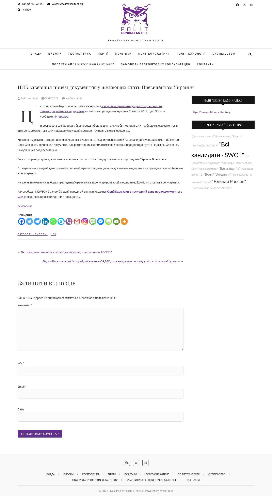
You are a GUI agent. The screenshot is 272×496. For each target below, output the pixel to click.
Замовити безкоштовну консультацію (155, 64)
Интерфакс (61, 116)
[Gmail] (76, 221)
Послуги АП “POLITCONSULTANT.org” (83, 64)
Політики (123, 53)
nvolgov (24, 9)
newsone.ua (25, 206)
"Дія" (247, 156)
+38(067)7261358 (31, 3)
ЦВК (53, 234)
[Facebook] (21, 221)
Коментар (25, 305)
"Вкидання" (222, 174)
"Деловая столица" (203, 136)
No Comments (73, 98)
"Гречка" (237, 136)
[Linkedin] (45, 221)
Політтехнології (191, 53)
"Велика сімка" (222, 136)
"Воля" (209, 174)
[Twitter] (29, 221)
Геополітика (79, 53)
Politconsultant (28, 98)
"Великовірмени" (208, 168)
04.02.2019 (50, 98)
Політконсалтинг (154, 53)
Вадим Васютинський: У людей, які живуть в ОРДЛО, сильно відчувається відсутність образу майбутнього (113, 261)
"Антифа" (225, 188)
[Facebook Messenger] (100, 221)
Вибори (55, 53)
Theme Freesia (134, 490)
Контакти (205, 64)
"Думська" (214, 162)
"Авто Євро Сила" (231, 162)
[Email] (116, 221)
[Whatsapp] (53, 221)
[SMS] (92, 221)
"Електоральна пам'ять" (206, 188)
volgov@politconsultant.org (65, 3)
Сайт (21, 409)
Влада (36, 53)
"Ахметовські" (200, 162)
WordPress (166, 490)
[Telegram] (37, 221)
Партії (103, 53)
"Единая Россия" (229, 181)
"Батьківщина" (229, 168)
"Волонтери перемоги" (205, 145)
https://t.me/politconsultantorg (211, 112)
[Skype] (61, 221)
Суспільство (223, 53)
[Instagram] (84, 221)
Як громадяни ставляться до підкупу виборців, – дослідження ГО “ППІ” (65, 252)
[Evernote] (108, 221)
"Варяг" (207, 182)
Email (22, 386)
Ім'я (21, 363)
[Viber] (69, 221)
